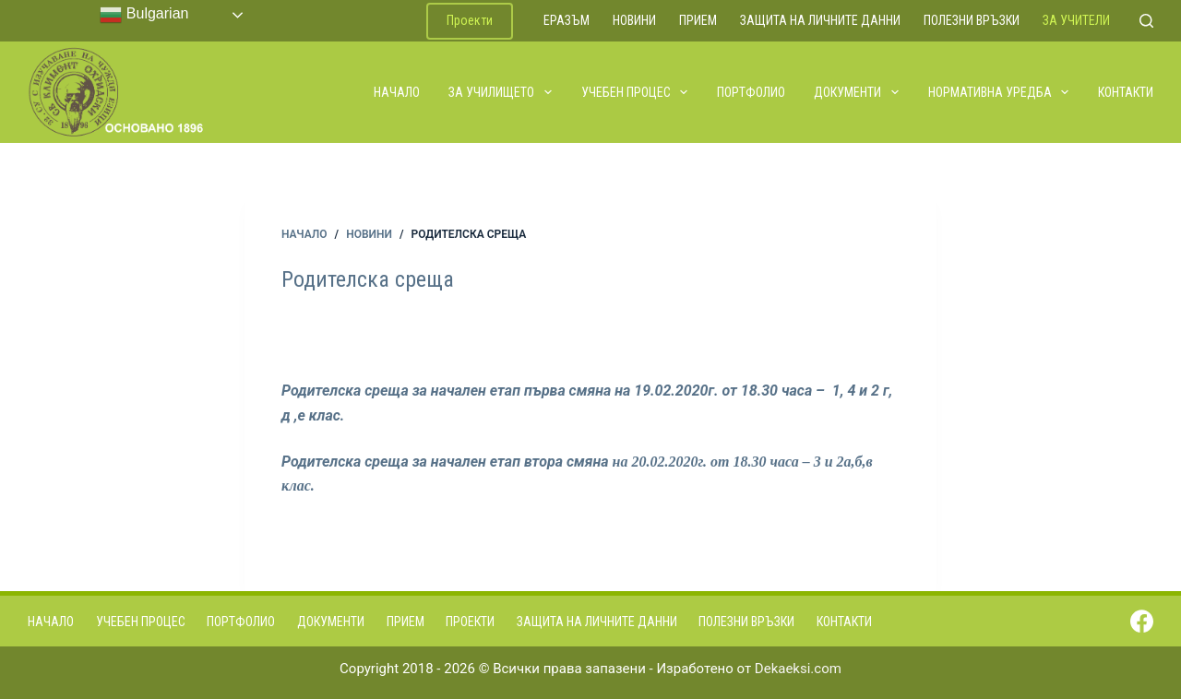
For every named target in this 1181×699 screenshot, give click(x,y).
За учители (1076, 20)
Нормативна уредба (999, 92)
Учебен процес (635, 92)
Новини (634, 20)
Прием (698, 20)
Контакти (1125, 92)
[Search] (1146, 21)
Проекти (470, 20)
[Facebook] (1141, 621)
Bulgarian (144, 15)
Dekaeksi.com (798, 668)
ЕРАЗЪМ (566, 20)
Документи (857, 92)
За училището (501, 92)
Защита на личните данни (820, 20)
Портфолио (751, 92)
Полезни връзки (972, 20)
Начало (397, 92)
